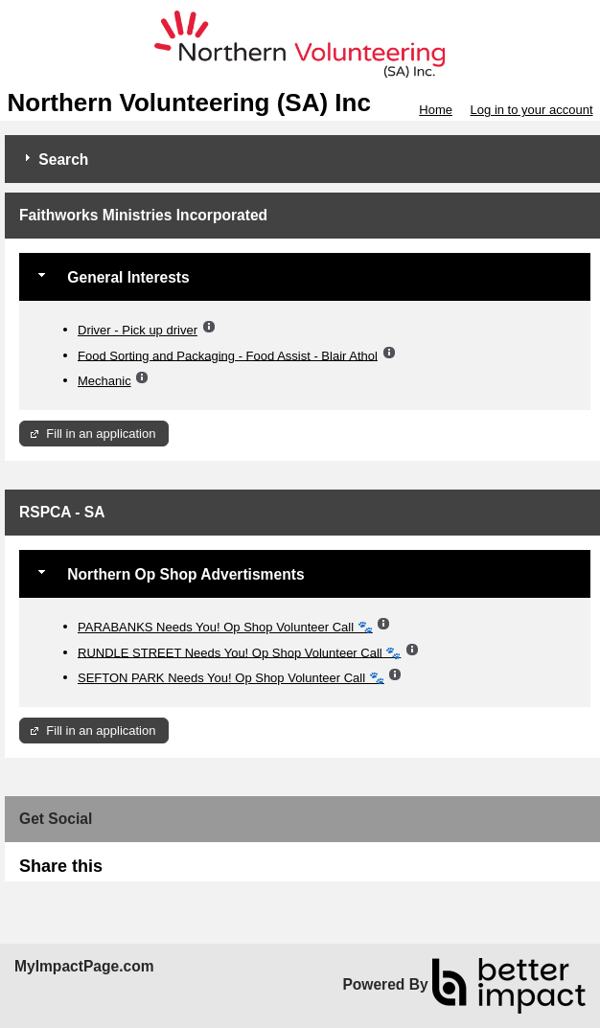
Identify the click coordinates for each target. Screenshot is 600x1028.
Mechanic (104, 381)
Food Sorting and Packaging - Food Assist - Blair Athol (228, 355)
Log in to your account (532, 110)
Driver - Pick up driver (137, 330)
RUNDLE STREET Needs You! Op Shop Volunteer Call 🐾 (239, 652)
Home (435, 110)
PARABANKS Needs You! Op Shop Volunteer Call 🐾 (225, 627)
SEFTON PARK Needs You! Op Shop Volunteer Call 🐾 (231, 678)
